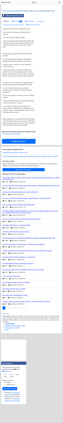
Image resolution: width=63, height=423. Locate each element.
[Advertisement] (31, 19)
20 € (17, 398)
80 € (12, 400)
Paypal (8, 406)
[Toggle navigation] (59, 2)
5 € (5, 398)
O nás (7, 353)
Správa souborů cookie (12, 351)
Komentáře (29, 45)
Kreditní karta (10, 408)
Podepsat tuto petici (19, 165)
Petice (6, 45)
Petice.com (5, 2)
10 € (11, 398)
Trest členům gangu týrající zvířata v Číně (14, 176)
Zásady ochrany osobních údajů (13, 48)
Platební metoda (7, 404)
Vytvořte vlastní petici (23, 193)
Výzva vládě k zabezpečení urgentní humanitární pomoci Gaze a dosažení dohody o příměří (30, 179)
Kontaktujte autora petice (11, 157)
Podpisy (17, 45)
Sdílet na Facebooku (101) (12, 39)
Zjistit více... (6, 395)
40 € (5, 400)
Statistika (40, 45)
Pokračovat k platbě (10, 412)
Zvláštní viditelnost (33, 48)
